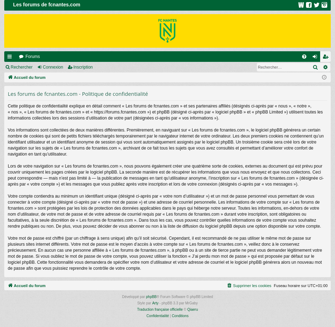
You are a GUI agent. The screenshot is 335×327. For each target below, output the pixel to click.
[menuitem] (304, 56)
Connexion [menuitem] (316, 58)
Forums (32, 56)
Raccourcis (11, 58)
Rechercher (22, 67)
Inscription (83, 67)
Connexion (53, 67)
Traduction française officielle (160, 309)
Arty (155, 303)
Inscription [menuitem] (327, 58)
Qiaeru (192, 309)
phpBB (151, 297)
